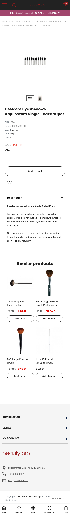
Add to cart (35, 171)
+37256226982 (16, 474)
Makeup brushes (56, 21)
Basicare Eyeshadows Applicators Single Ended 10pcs (27, 25)
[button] (18, 510)
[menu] (4, 4)
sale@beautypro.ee (18, 480)
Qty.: (7, 149)
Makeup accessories (35, 21)
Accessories (17, 21)
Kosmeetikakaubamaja (29, 496)
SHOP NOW (54, 13)
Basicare (16, 129)
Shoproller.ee (58, 498)
